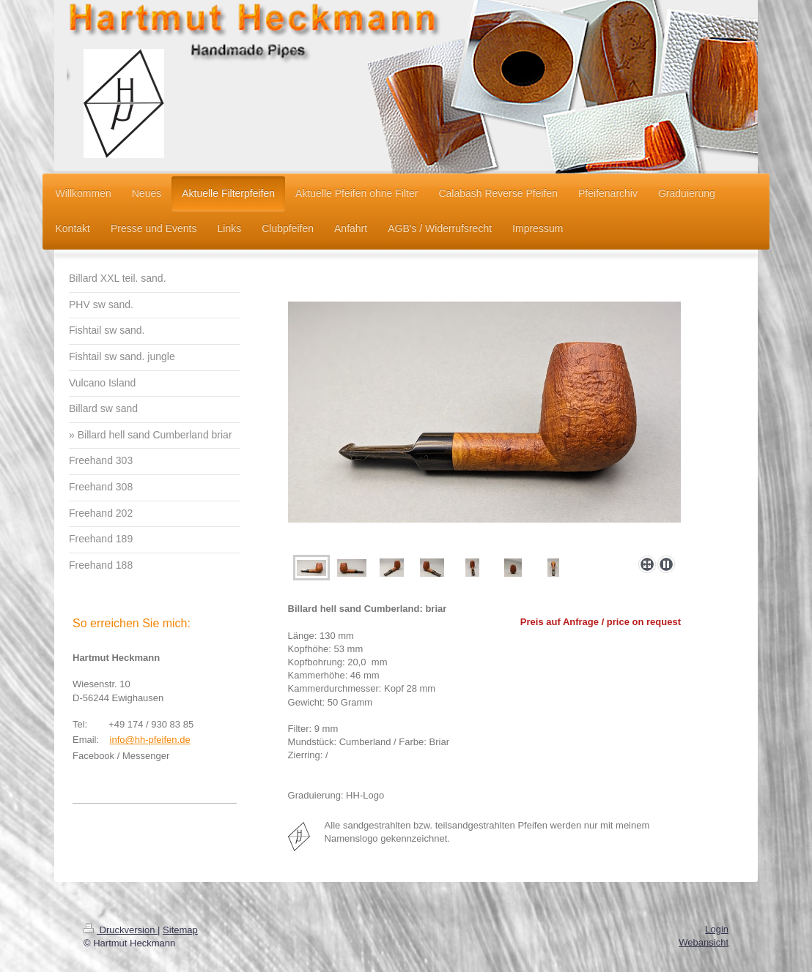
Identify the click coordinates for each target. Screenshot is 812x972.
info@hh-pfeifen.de (150, 739)
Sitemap (180, 929)
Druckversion (121, 929)
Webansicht (703, 942)
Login (716, 929)
